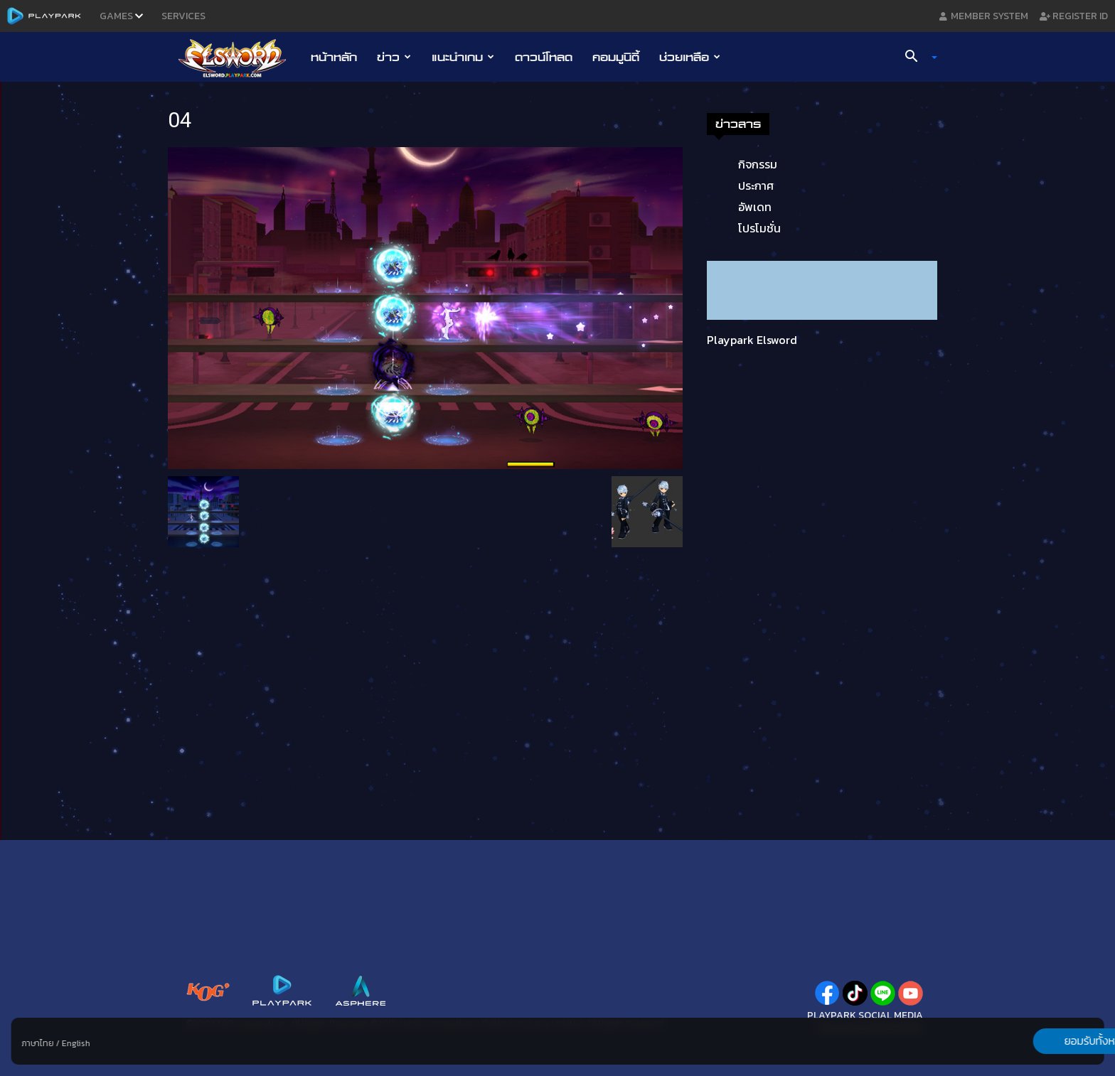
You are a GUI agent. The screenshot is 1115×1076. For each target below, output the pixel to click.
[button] (916, 57)
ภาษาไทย (38, 1043)
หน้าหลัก (334, 57)
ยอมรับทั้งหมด (1029, 1041)
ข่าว (394, 57)
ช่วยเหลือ (689, 57)
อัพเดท (755, 206)
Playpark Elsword (752, 339)
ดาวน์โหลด (543, 57)
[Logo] (239, 57)
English (76, 1043)
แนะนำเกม (463, 57)
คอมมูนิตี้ (615, 57)
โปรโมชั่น (759, 228)
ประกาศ (756, 185)
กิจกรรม (757, 164)
